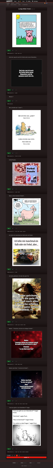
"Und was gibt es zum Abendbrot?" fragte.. (19, 407)
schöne (17, 324)
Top (19, 1)
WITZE (8, 4)
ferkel (16, 53)
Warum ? (11, 96)
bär (18, 156)
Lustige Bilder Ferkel (24, 9)
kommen (24, 231)
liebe (16, 156)
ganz (19, 324)
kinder (26, 403)
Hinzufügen (35, 1)
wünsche (22, 324)
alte (20, 53)
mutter (19, 53)
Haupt (15, 1)
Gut (9, 50)
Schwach (13, 50)
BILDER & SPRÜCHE (13, 4)
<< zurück (8, 455)
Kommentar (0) (10, 53)
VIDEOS (19, 4)
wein (16, 231)
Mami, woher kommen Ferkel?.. (16, 195)
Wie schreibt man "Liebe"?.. (16, 107)
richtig (19, 364)
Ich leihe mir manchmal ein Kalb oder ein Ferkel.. (21, 235)
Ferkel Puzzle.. (12, 159)
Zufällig (28, 1)
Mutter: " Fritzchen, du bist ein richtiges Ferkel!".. (21, 328)
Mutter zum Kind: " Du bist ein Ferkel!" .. (19, 368)
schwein (21, 231)
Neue (23, 1)
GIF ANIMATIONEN (25, 4)
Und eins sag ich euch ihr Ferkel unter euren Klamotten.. (23, 57)
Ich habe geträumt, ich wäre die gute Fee (19, 276)
